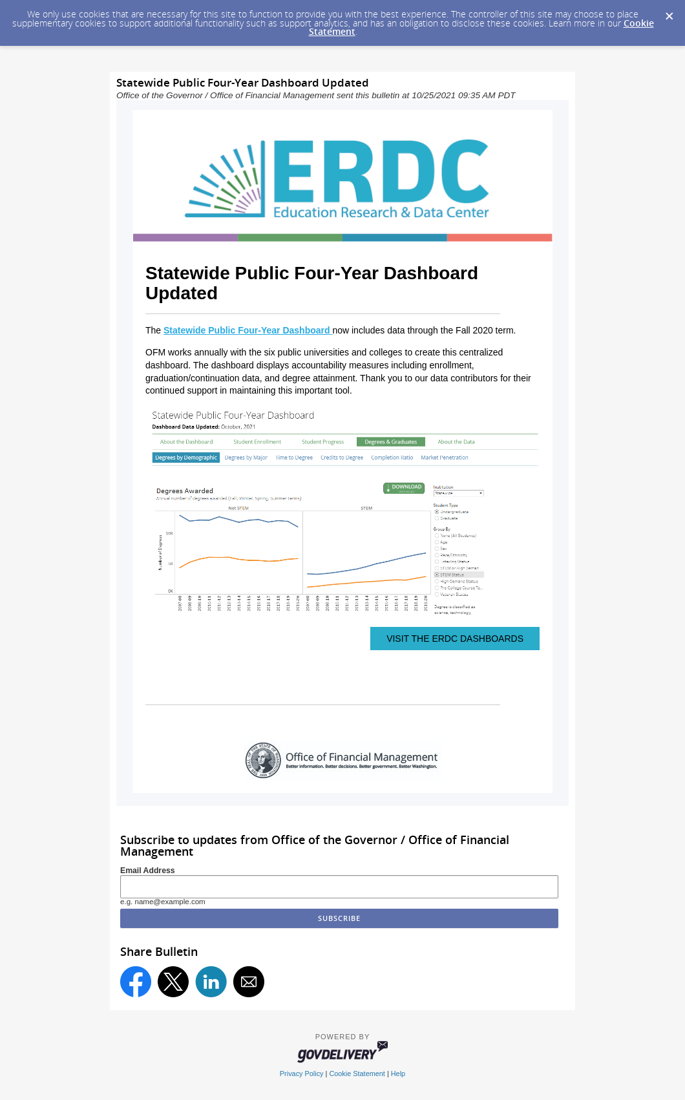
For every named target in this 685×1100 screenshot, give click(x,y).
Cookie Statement (357, 1073)
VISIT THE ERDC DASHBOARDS (454, 638)
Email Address (147, 870)
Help (398, 1073)
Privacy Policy (302, 1073)
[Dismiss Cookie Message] (669, 12)
